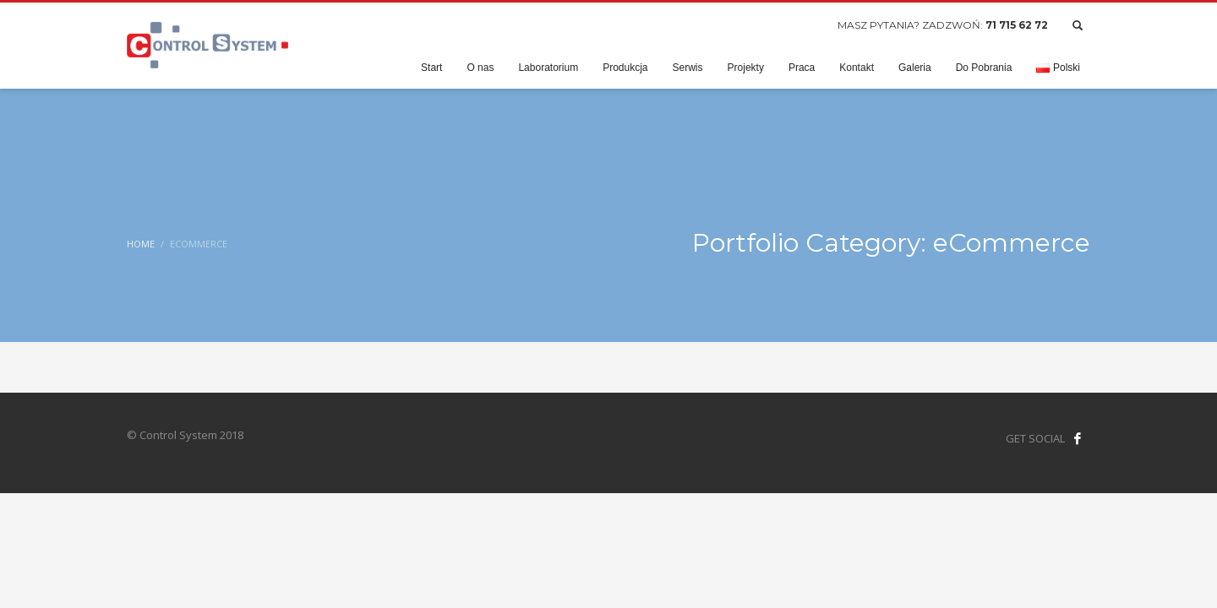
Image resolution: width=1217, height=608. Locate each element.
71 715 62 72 (1016, 25)
